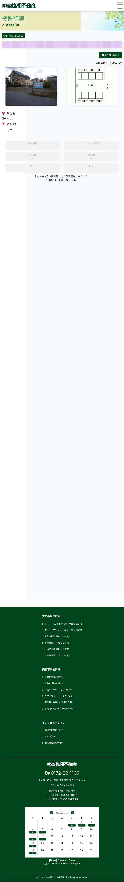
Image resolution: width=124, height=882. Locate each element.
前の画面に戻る (14, 36)
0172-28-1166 (62, 773)
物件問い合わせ (110, 55)
